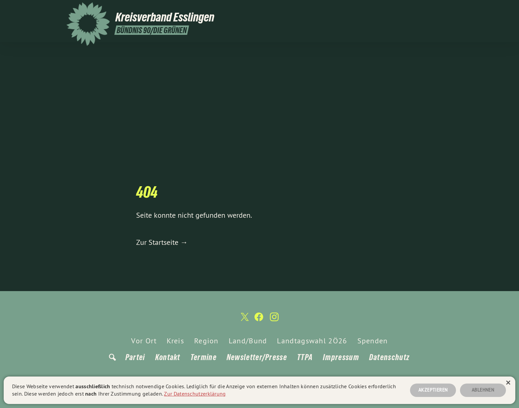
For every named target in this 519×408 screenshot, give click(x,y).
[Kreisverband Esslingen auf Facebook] (439, 9)
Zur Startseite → (162, 242)
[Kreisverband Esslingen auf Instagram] (449, 9)
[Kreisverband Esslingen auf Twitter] (429, 9)
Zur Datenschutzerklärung (195, 393)
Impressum (341, 357)
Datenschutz (389, 357)
